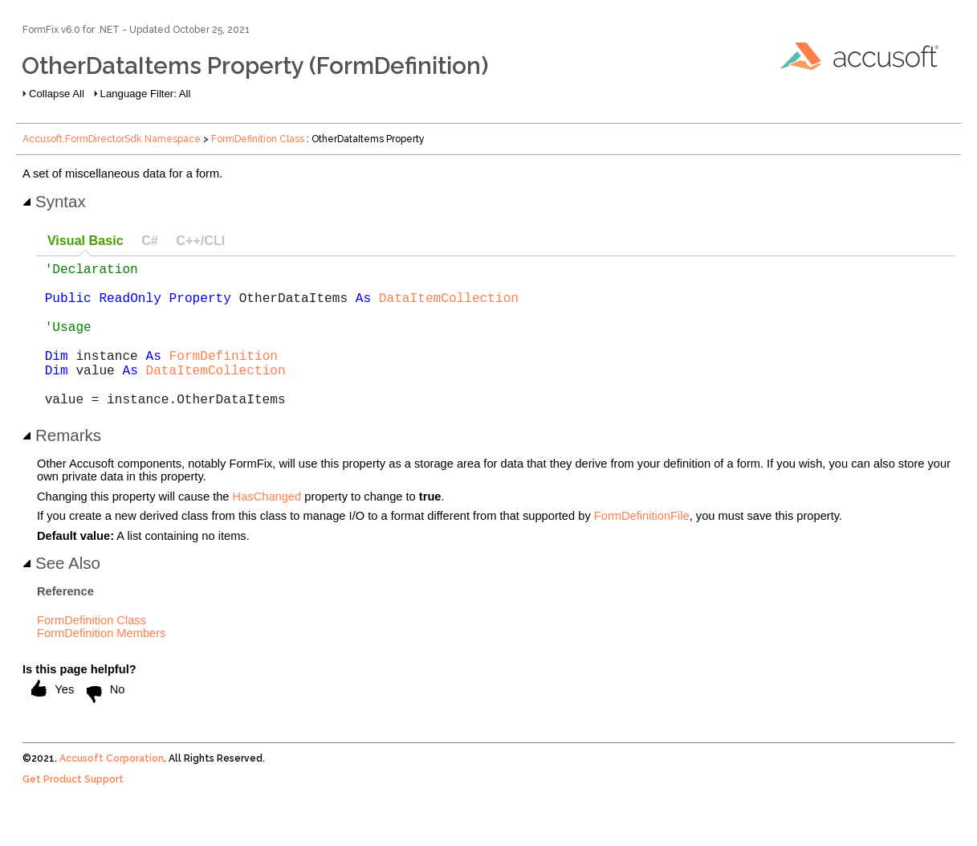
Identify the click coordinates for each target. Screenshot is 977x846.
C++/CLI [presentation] (200, 240)
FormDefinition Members (101, 665)
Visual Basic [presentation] (85, 240)
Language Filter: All (145, 94)
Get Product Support (73, 811)
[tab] (85, 241)
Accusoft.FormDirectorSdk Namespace (111, 139)
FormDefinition (223, 377)
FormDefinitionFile (642, 548)
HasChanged (267, 528)
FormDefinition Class (257, 139)
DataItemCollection (449, 307)
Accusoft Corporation (111, 790)
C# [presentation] (149, 240)
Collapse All (56, 94)
